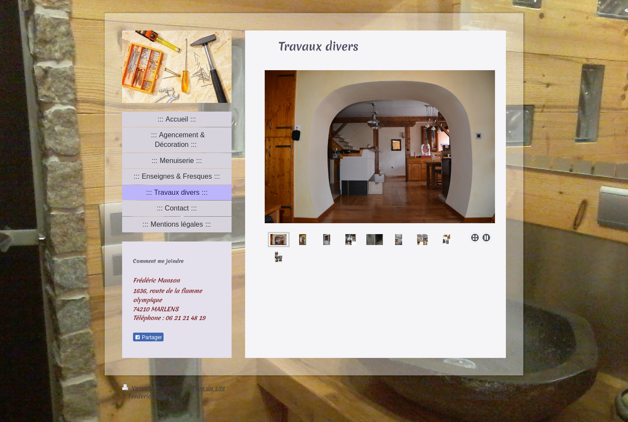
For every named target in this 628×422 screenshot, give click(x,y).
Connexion (491, 388)
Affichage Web (486, 396)
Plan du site (208, 388)
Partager (148, 337)
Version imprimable (155, 388)
